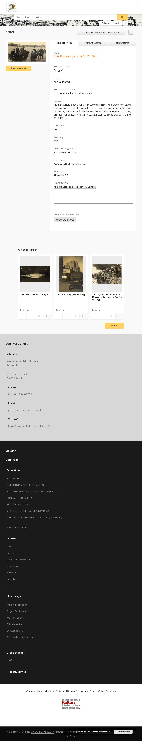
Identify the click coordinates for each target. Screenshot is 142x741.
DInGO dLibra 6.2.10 (42, 731)
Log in (10, 659)
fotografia (59, 70)
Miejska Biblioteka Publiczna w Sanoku (75, 186)
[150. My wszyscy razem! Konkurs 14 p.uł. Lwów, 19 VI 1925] (107, 274)
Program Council (16, 617)
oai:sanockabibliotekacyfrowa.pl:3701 (74, 93)
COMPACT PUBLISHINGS (19, 497)
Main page (12, 459)
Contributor (13, 579)
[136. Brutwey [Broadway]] (71, 274)
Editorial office (14, 624)
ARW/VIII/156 (61, 175)
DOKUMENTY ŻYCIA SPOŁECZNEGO (25, 485)
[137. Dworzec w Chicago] (35, 274)
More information (101, 732)
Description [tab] (64, 43)
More (114, 325)
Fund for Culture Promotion (103, 691)
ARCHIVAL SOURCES (17, 504)
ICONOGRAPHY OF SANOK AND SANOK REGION (32, 491)
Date (9, 585)
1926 (56, 141)
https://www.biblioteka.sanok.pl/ (26, 426)
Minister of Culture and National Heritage (64, 691)
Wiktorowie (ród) (65, 219)
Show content (18, 68)
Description (13, 566)
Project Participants (17, 611)
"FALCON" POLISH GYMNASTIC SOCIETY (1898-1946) (34, 517)
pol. (56, 129)
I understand (123, 731)
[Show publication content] (39, 316)
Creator (11, 553)
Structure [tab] (122, 43)
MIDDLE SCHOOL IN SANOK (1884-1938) (28, 510)
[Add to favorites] (130, 32)
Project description (17, 604)
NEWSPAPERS (14, 478)
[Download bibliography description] (31, 316)
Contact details (15, 630)
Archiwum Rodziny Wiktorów (69, 164)
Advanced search (110, 23)
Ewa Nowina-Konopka (65, 152)
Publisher (12, 572)
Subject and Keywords (18, 559)
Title (9, 546)
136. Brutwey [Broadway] (70, 294)
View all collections (17, 527)
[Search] (122, 17)
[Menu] (137, 3)
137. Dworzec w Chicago (34, 294)
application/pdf (62, 82)
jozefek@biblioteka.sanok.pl (24, 410)
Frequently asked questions (21, 637)
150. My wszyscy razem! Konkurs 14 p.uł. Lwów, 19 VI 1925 (107, 297)
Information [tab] (93, 43)
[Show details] (47, 316)
